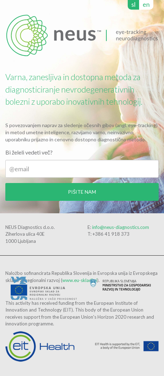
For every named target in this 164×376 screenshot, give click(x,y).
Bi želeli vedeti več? (29, 152)
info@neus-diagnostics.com (120, 227)
